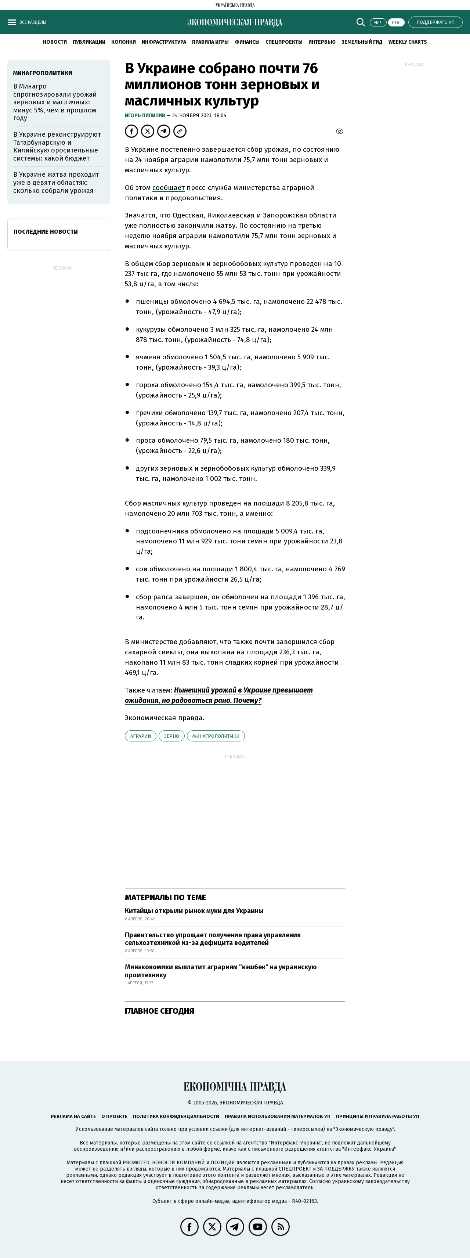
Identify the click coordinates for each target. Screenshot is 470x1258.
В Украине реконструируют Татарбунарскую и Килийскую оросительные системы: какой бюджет (57, 146)
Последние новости (46, 231)
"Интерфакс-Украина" (295, 1143)
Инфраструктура (164, 42)
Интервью (322, 42)
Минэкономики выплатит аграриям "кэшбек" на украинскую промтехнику (221, 971)
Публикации (89, 42)
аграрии (140, 736)
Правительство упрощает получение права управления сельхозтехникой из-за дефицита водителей (213, 939)
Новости (55, 42)
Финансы (247, 42)
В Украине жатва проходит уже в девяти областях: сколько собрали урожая (56, 182)
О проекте (114, 1116)
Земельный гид (362, 42)
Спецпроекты (284, 42)
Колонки (123, 42)
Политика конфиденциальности (176, 1116)
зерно (171, 736)
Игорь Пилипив (145, 115)
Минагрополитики (215, 736)
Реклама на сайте (73, 1116)
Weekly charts (407, 42)
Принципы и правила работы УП (377, 1116)
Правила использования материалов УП (277, 1116)
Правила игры (210, 42)
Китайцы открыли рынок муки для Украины (194, 911)
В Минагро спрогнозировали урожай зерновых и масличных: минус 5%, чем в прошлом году (55, 102)
